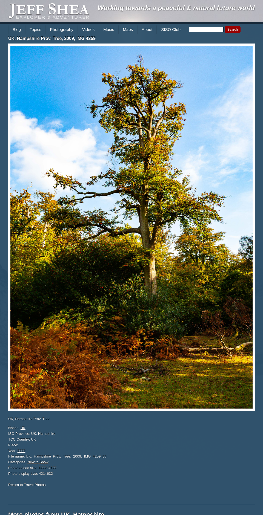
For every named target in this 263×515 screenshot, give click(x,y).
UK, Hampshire (43, 434)
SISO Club (171, 29)
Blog (17, 29)
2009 (21, 451)
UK (23, 428)
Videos (88, 29)
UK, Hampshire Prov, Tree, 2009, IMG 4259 (52, 38)
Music (108, 29)
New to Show (37, 462)
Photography (61, 29)
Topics (35, 29)
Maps (128, 29)
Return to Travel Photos (27, 485)
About (147, 29)
